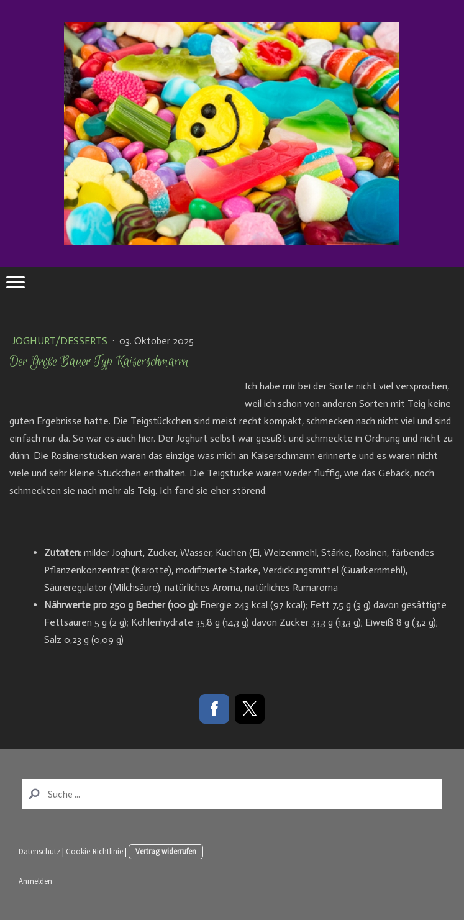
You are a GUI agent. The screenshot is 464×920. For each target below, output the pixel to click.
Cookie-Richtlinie (94, 851)
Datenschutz (39, 851)
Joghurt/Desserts (61, 341)
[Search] (232, 794)
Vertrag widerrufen (165, 851)
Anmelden (35, 881)
